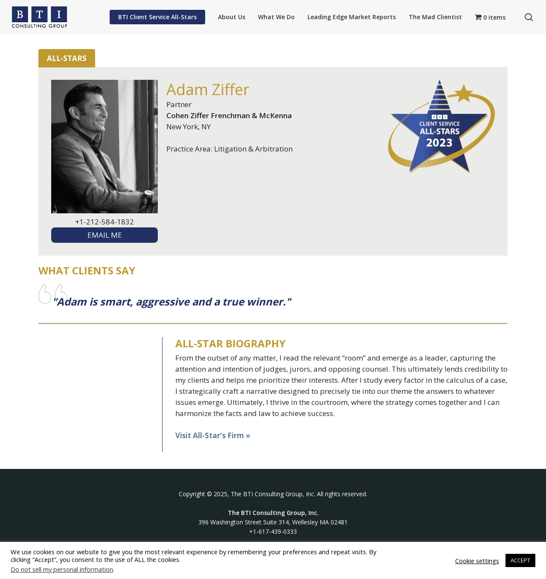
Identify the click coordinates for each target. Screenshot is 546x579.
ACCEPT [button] (520, 560)
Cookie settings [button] (477, 560)
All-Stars (67, 58)
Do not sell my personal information (62, 569)
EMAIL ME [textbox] (104, 235)
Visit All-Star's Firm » (212, 435)
